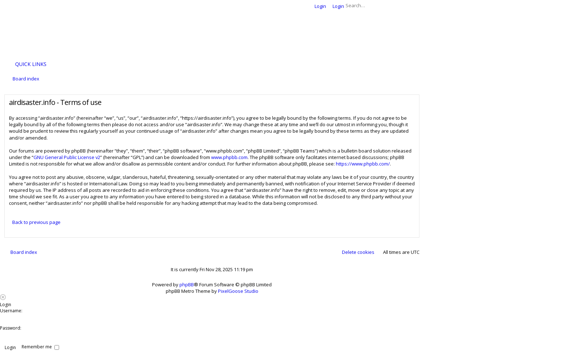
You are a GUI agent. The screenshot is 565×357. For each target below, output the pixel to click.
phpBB (186, 284)
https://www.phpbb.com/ (363, 163)
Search (404, 5)
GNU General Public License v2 (67, 157)
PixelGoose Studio (238, 291)
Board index (23, 252)
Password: (10, 328)
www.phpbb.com (229, 157)
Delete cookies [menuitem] (358, 252)
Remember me (40, 347)
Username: (11, 311)
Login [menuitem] (320, 6)
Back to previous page (36, 222)
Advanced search (414, 5)
